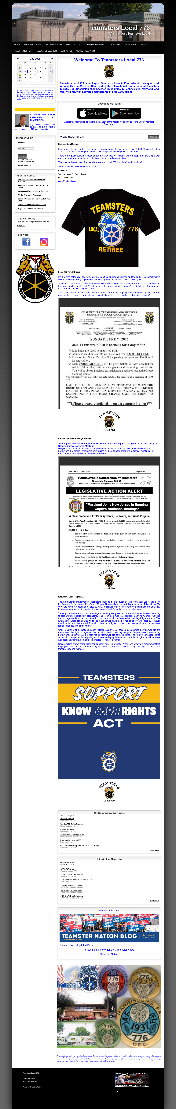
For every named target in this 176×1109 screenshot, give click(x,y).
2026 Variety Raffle (67, 829)
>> (51, 58)
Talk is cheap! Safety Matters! (71, 891)
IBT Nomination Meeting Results (72, 835)
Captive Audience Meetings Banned (74, 438)
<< (18, 58)
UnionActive (37, 1087)
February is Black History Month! (72, 885)
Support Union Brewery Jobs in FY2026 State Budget (79, 846)
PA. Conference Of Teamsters (29, 195)
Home (17, 44)
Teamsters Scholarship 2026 (70, 840)
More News (154, 901)
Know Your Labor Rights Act (71, 597)
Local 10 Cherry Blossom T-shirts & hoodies (77, 880)
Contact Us (66, 50)
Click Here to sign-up (26, 162)
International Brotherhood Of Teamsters (33, 191)
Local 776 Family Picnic (69, 272)
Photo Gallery (73, 44)
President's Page (32, 44)
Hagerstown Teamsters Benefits (30, 209)
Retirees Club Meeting (68, 144)
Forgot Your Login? (25, 165)
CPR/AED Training (67, 819)
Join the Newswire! (67, 862)
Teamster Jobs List (23, 50)
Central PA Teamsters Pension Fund (32, 205)
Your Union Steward (95, 44)
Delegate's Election (47, 50)
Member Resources (85, 50)
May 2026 (34, 58)
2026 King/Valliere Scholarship (72, 896)
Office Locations (53, 44)
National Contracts (135, 44)
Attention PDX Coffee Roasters (71, 824)
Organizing (116, 44)
